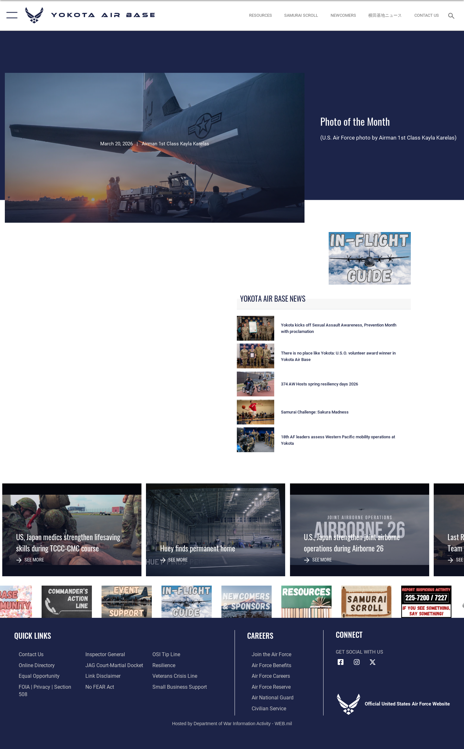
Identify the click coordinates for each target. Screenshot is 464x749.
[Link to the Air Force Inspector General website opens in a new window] (103, 654)
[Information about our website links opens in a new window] (101, 675)
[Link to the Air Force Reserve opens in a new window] (266, 686)
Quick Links (32, 635)
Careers (260, 635)
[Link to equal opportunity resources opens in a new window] (33, 675)
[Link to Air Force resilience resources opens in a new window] (165, 665)
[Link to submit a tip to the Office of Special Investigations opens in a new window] (166, 654)
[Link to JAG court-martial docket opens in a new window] (112, 665)
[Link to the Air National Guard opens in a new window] (267, 696)
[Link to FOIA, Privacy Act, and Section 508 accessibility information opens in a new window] (43, 686)
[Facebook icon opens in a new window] (340, 662)
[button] (10, 15)
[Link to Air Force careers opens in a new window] (266, 675)
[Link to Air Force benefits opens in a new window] (266, 665)
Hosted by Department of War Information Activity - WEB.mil (232, 722)
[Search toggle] (452, 15)
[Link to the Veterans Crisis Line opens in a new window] (175, 675)
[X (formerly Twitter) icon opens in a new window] (372, 662)
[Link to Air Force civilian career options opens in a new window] (263, 707)
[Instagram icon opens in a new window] (357, 662)
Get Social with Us (359, 652)
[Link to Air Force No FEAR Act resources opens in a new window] (98, 686)
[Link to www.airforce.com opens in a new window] (266, 654)
